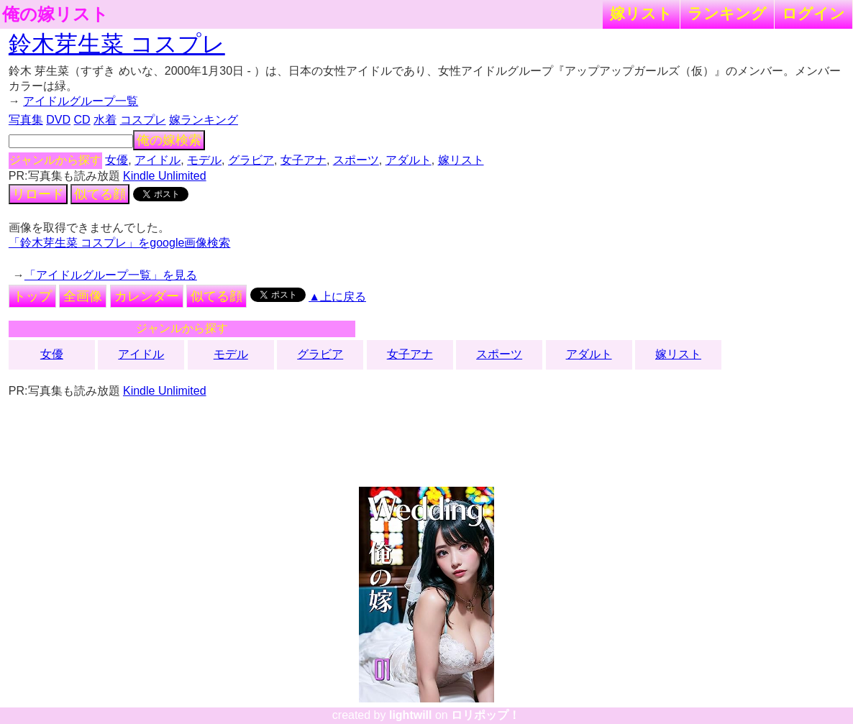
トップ (32, 296)
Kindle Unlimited (164, 176)
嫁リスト (641, 13)
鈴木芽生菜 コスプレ (117, 44)
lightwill (410, 715)
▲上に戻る (337, 296)
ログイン (813, 13)
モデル (204, 160)
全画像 (82, 296)
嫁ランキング (203, 120)
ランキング (727, 13)
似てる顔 (100, 194)
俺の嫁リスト (55, 14)
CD (82, 120)
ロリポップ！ (485, 715)
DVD (58, 120)
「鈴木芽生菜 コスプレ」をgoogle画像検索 (120, 243)
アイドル (157, 160)
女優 (116, 160)
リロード (38, 194)
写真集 (26, 120)
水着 (105, 120)
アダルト (409, 160)
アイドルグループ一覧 (80, 101)
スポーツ (356, 160)
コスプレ (143, 120)
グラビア (251, 160)
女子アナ (303, 160)
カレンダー (146, 296)
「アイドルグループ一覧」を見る (110, 275)
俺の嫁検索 (169, 140)
